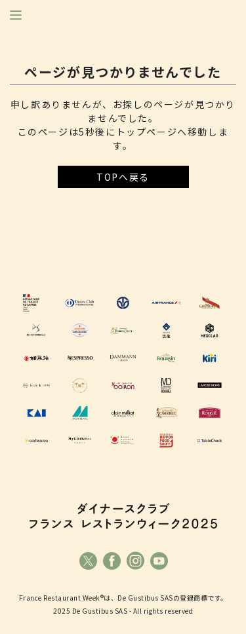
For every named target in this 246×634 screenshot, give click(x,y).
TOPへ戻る (123, 176)
